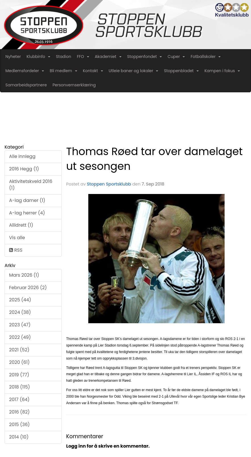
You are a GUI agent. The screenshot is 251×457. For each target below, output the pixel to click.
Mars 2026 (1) (24, 275)
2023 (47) (19, 325)
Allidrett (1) (21, 225)
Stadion (63, 56)
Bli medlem (63, 71)
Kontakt (93, 71)
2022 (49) (20, 337)
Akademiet (108, 56)
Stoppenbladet (181, 71)
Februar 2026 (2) (28, 287)
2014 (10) (18, 437)
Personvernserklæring (74, 85)
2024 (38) (20, 312)
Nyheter (13, 56)
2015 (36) (19, 424)
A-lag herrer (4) (27, 213)
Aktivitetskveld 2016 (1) (30, 184)
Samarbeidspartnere (26, 85)
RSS (15, 250)
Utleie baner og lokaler (133, 71)
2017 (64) (19, 399)
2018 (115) (19, 387)
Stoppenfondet (144, 56)
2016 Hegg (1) (24, 169)
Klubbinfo (38, 56)
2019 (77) (19, 375)
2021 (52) (19, 350)
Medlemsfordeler (24, 71)
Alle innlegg (22, 156)
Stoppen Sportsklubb (109, 184)
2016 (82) (19, 412)
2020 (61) (19, 362)
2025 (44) (20, 300)
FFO (83, 56)
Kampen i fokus (222, 71)
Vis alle (17, 237)
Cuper (176, 56)
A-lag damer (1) (27, 200)
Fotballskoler (206, 56)
